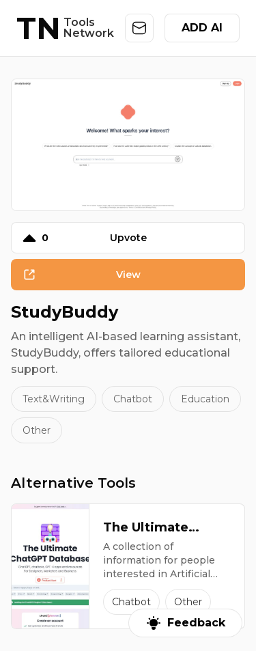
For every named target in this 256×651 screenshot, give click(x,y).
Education (205, 399)
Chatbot (132, 399)
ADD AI (202, 27)
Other (37, 430)
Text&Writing (54, 399)
